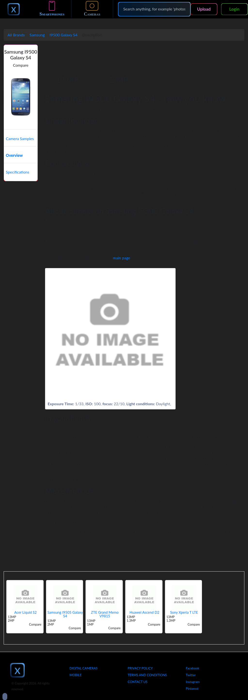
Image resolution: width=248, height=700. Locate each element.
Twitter (191, 675)
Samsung (37, 34)
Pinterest (192, 689)
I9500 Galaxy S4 (64, 34)
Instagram (193, 682)
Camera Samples (20, 138)
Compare (21, 65)
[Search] (154, 9)
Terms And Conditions (147, 675)
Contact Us (137, 682)
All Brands (16, 34)
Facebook (192, 668)
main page (121, 257)
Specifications (17, 172)
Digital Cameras (84, 668)
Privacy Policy (140, 668)
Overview (14, 155)
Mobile (76, 675)
